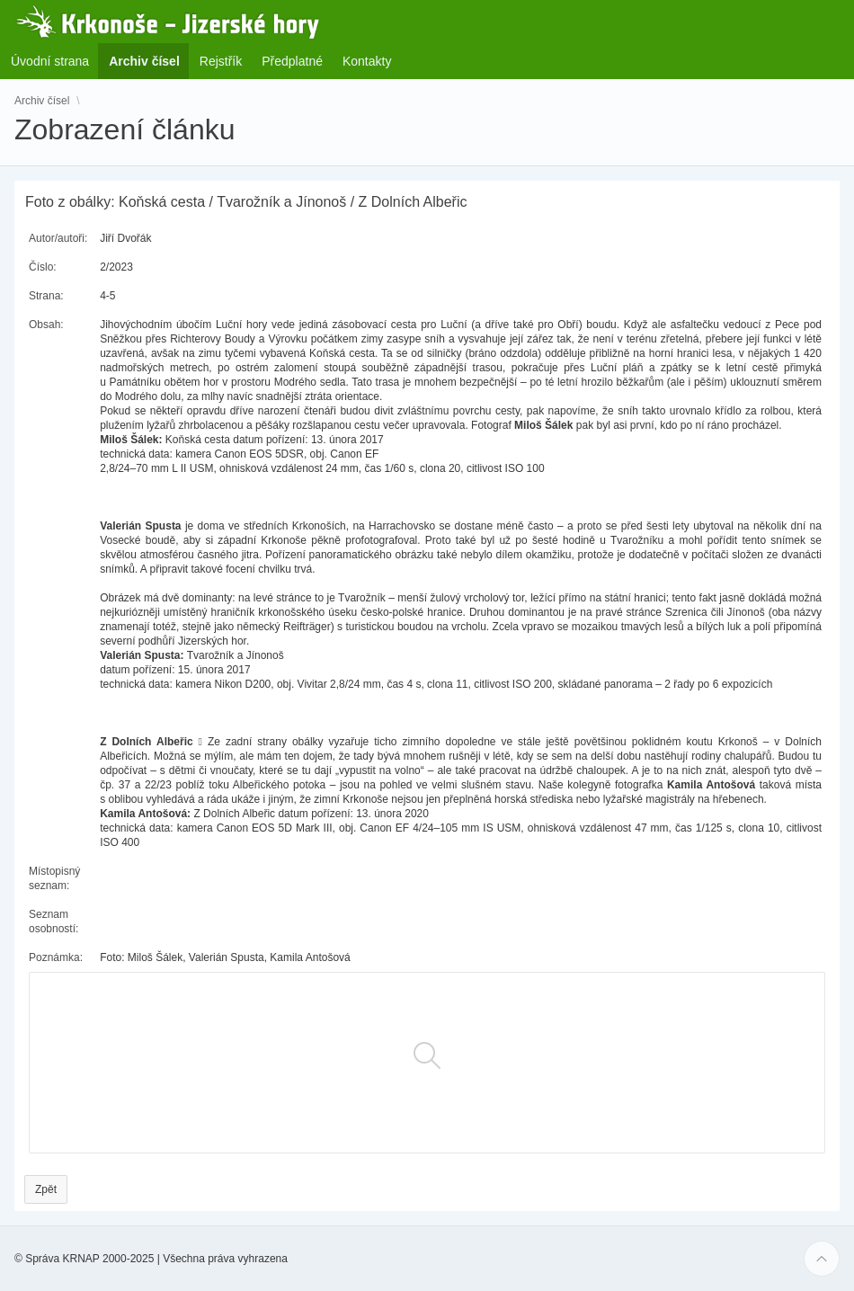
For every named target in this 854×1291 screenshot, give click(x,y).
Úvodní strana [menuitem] (50, 61)
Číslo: (43, 267)
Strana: (46, 295)
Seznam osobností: (53, 921)
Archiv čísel (41, 100)
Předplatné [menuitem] (292, 61)
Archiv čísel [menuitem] (150, 60)
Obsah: (46, 324)
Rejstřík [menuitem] (221, 61)
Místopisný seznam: (54, 878)
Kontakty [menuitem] (366, 61)
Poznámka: (56, 957)
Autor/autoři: (58, 238)
